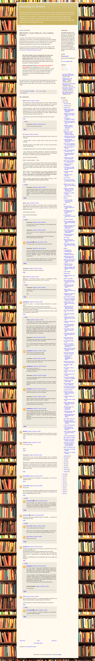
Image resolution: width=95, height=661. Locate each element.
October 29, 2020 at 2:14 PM (34, 442)
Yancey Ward (26, 485)
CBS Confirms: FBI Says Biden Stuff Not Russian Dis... (69, 245)
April (65, 465)
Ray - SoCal (29, 526)
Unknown (25, 442)
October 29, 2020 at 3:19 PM (39, 187)
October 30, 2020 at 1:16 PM (39, 350)
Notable (65, 248)
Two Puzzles (66, 237)
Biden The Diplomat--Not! (69, 447)
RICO (65, 204)
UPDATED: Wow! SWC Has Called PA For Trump (69, 286)
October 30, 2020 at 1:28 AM (31, 596)
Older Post (54, 640)
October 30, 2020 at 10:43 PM (39, 375)
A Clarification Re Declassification (68, 251)
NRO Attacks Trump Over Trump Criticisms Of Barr (69, 334)
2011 (64, 485)
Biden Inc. (25, 93)
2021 (64, 100)
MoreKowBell (26, 476)
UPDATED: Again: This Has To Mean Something (69, 408)
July (65, 459)
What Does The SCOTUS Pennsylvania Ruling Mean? (69, 261)
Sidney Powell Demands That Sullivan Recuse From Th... (69, 404)
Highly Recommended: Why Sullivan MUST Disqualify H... (69, 110)
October (66, 107)
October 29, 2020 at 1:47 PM (36, 319)
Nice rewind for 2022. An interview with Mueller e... (68, 92)
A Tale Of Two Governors (69, 425)
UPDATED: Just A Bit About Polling (68, 381)
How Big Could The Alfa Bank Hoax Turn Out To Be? (69, 318)
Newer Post (22, 640)
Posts (64, 67)
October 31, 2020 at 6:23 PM (39, 396)
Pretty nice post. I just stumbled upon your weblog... (67, 79)
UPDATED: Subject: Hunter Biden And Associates (68, 127)
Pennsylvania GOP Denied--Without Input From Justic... (69, 140)
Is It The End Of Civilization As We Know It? (70, 216)
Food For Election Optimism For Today (69, 254)
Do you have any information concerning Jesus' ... (68, 84)
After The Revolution (68, 278)
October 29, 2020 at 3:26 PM (39, 337)
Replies (26, 121)
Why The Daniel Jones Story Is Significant (69, 384)
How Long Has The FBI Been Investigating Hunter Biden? (69, 231)
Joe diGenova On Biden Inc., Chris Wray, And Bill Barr (69, 168)
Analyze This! (67, 273)
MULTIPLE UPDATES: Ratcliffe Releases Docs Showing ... (69, 422)
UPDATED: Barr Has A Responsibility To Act (69, 257)
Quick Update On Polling (69, 296)
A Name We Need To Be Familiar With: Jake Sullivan (69, 415)
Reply (24, 118)
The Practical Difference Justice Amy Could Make (69, 154)
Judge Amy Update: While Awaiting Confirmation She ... (69, 268)
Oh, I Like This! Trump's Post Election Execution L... (69, 181)
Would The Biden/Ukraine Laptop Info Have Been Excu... (69, 222)
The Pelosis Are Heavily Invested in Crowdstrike (69, 378)
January (66, 471)
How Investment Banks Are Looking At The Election (69, 326)
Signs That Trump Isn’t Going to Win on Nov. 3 (69, 362)
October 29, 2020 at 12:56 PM (31, 134)
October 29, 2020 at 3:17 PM (36, 546)
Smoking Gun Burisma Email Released (69, 235)
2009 (64, 489)
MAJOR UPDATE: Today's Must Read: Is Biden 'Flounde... (69, 349)
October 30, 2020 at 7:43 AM (40, 242)
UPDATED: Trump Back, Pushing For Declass (69, 440)
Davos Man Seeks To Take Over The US (68, 338)
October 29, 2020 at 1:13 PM (36, 301)
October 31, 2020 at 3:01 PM (39, 388)
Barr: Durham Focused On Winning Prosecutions (69, 387)
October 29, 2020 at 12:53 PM (32, 100)
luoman (50, 654)
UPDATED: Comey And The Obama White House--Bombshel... (69, 444)
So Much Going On (68, 389)
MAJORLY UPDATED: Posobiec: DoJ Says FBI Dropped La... (69, 190)
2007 (64, 493)
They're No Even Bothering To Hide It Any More (70, 290)
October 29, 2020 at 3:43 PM (35, 536)
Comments (65, 69)
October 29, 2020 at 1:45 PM (34, 431)
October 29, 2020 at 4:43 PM (39, 222)
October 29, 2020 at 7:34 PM (42, 586)
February (66, 469)
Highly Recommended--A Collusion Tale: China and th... (69, 115)
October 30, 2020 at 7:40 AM (40, 610)
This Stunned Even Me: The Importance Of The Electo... (69, 282)
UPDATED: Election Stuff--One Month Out (69, 412)
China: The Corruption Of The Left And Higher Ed (69, 144)
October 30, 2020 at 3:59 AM (39, 230)
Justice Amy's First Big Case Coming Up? (69, 158)
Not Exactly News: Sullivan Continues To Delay (69, 207)
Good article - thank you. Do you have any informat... (68, 88)
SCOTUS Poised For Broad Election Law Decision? (68, 428)
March (65, 467)
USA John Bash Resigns (69, 435)
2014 (64, 480)
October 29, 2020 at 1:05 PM (32, 276)
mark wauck (29, 242)
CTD (28, 536)
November (66, 105)
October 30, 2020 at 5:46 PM (39, 358)
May (65, 463)
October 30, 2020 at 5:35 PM (39, 248)
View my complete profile (66, 61)
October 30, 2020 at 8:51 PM (39, 366)
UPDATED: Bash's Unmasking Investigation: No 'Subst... (68, 357)
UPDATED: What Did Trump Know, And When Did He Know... (69, 307)
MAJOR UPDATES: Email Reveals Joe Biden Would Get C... (69, 227)
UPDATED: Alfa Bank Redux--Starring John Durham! (69, 393)
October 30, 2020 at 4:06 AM (39, 287)
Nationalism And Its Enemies (68, 175)
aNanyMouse (26, 301)
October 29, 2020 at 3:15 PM (39, 526)
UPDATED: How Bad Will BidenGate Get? (69, 294)
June (65, 461)
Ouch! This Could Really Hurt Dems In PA (69, 151)
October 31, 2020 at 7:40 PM (39, 408)
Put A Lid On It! (67, 177)
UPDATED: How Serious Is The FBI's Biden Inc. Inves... (69, 122)
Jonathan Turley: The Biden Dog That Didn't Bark (69, 303)
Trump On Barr (67, 271)
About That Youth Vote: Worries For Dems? (69, 353)
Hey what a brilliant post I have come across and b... (68, 75)
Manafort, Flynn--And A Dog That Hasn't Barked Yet (69, 185)
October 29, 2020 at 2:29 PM (35, 455)
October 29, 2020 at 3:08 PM (36, 485)
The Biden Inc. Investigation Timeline (69, 118)
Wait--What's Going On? (69, 418)
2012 (64, 483)
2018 (64, 476)
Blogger (59, 654)
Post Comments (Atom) (31, 646)
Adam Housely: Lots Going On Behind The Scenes (69, 241)
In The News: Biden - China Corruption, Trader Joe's (68, 201)
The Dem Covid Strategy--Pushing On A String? (69, 299)
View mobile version (38, 643)
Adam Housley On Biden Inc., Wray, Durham (69, 161)
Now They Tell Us (67, 196)
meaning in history (32, 6)
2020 (64, 102)
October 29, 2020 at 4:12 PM (39, 124)
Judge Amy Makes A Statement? (68, 164)
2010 (64, 487)
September (66, 456)
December (66, 103)
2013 (64, 482)
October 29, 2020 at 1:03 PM (32, 203)
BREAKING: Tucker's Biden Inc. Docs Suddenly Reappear (69, 133)
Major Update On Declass (69, 437)
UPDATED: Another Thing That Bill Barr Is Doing (69, 137)
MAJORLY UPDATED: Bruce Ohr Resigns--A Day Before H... (69, 345)
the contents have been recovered (32, 50)
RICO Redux (66, 130)
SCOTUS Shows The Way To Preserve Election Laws (69, 432)
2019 (64, 474)
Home (19, 26)
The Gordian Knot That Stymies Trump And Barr (69, 330)
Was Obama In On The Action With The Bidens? (69, 212)
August (65, 458)
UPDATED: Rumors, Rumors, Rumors (68, 264)
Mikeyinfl (25, 431)
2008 (64, 491)
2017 (64, 478)
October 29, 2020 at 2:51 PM (36, 476)
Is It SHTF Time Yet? (68, 219)
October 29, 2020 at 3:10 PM (40, 500)
